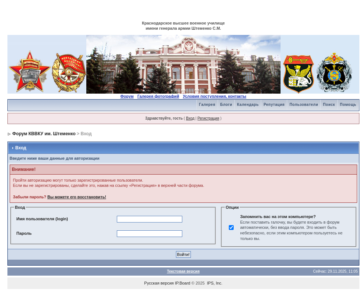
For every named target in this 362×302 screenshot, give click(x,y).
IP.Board (182, 283)
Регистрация (208, 118)
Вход (190, 118)
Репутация (274, 105)
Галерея (207, 105)
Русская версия (159, 283)
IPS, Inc (214, 283)
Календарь (248, 105)
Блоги (226, 105)
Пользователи (303, 105)
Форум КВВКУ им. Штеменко (44, 133)
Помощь (348, 105)
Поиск (329, 105)
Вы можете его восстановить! (76, 197)
